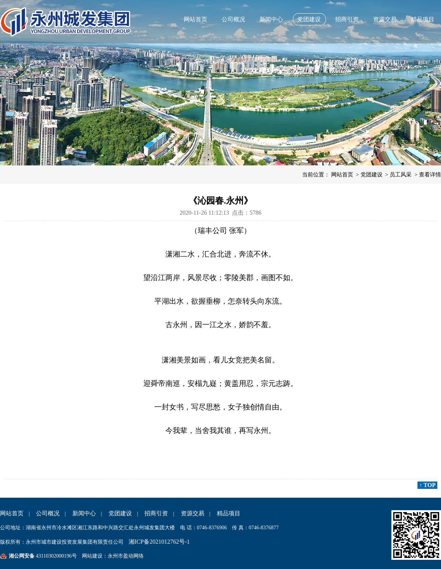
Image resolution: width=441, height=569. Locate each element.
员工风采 (401, 175)
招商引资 (347, 19)
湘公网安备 (22, 556)
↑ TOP (427, 485)
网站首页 (195, 19)
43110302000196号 (56, 556)
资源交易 (385, 19)
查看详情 (430, 175)
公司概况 (233, 19)
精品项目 (422, 19)
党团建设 (309, 19)
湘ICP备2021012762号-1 (159, 541)
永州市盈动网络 (126, 556)
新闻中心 (271, 19)
